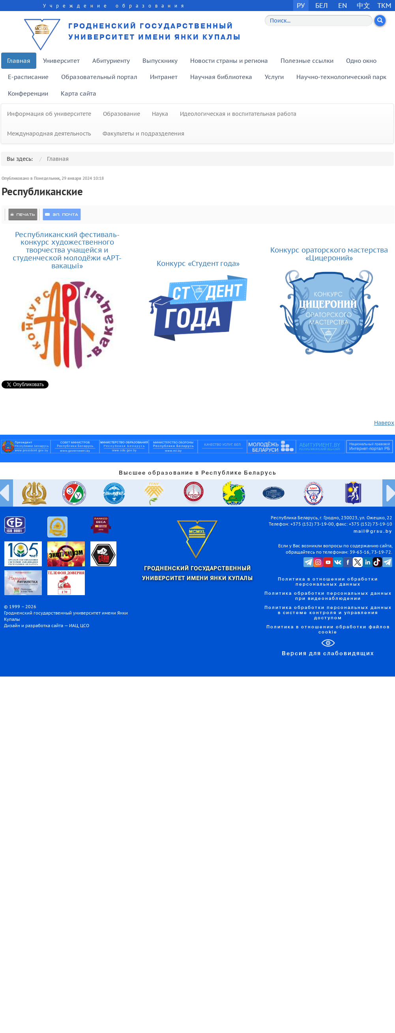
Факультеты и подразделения (143, 133)
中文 (363, 5)
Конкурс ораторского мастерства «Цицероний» (329, 253)
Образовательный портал (99, 77)
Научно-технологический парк (341, 77)
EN (342, 5)
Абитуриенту (111, 60)
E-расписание (28, 77)
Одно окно (361, 60)
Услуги (274, 77)
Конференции (28, 93)
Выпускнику (160, 60)
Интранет (164, 77)
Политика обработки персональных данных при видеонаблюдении (328, 596)
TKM (384, 5)
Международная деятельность (49, 133)
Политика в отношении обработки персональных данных (328, 581)
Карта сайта (78, 93)
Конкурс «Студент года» (198, 263)
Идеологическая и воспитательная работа (238, 113)
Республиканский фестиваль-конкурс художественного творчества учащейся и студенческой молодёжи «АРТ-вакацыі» (67, 250)
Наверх (384, 422)
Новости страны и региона (229, 60)
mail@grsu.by (373, 531)
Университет (61, 60)
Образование (121, 113)
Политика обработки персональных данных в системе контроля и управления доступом (328, 613)
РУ (301, 5)
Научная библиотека (221, 77)
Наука (160, 113)
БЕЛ (321, 5)
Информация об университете (49, 113)
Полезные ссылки (307, 60)
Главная (18, 60)
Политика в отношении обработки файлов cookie (328, 629)
